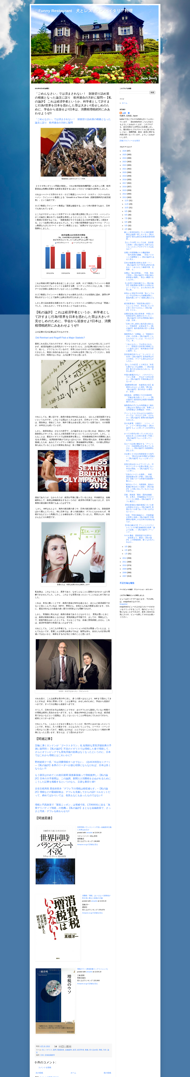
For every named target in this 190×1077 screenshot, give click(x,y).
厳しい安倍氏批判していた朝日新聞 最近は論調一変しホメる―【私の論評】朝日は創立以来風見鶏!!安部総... (139, 235)
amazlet (89, 833)
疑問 (54, 1050)
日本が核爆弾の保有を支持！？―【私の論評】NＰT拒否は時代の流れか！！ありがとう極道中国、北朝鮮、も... (139, 266)
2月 (126, 550)
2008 (124, 572)
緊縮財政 (60, 1050)
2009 (124, 569)
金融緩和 (68, 1050)
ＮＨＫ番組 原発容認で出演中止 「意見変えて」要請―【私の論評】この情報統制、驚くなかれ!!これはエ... (139, 538)
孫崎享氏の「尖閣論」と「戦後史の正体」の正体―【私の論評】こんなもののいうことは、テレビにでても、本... (139, 337)
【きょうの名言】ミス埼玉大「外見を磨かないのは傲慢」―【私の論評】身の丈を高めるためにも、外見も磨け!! (139, 367)
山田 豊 (126, 113)
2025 (124, 154)
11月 (127, 204)
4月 (126, 229)
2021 (124, 169)
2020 (124, 172)
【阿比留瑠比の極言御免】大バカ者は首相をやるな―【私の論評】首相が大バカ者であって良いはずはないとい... (139, 508)
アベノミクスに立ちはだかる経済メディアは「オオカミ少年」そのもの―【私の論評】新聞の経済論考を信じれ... (139, 416)
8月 (126, 215)
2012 (124, 558)
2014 (124, 194)
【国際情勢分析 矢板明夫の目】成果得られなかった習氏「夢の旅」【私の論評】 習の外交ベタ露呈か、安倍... (139, 388)
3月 (126, 547)
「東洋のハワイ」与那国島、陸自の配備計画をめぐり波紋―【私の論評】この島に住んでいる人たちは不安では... (139, 487)
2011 (124, 562)
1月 (126, 554)
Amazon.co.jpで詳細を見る (87, 844)
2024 (124, 158)
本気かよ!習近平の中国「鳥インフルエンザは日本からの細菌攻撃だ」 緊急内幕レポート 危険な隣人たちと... (140, 296)
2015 (124, 190)
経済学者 (80, 1050)
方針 (105, 1050)
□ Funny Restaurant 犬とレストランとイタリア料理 (84, 11)
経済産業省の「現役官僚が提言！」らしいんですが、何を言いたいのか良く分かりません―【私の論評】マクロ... (139, 306)
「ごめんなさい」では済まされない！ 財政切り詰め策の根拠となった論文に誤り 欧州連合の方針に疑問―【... (139, 347)
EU (43, 1050)
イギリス (48, 1050)
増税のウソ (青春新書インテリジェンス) (92, 969)
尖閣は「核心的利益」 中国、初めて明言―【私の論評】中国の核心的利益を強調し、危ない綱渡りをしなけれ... (139, 276)
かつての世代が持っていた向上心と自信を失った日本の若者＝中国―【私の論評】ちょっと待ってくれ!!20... (139, 437)
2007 (124, 576)
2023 (124, 162)
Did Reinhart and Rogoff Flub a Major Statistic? (60, 337)
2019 (124, 176)
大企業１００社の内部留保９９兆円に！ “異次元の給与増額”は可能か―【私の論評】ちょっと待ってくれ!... (139, 457)
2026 (124, 151)
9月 (126, 211)
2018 (124, 179)
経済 (74, 1050)
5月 (126, 225)
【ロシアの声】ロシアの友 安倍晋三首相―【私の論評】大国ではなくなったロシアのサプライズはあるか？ (139, 245)
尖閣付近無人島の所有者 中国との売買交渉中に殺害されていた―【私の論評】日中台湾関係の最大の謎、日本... (139, 317)
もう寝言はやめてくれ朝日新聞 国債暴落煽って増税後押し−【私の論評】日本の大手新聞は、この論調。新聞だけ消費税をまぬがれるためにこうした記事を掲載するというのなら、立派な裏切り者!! (73, 778)
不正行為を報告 (127, 583)
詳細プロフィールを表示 (130, 141)
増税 (100, 1050)
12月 (127, 200)
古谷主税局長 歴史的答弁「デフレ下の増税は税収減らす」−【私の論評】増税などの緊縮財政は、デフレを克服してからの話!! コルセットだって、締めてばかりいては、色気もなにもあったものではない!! (72, 792)
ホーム (73, 1073)
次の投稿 (39, 1073)
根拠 (86, 1050)
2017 (124, 183)
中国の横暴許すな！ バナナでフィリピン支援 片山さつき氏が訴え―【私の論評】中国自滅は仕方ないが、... (139, 378)
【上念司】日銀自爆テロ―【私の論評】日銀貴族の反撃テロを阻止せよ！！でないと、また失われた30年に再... (139, 286)
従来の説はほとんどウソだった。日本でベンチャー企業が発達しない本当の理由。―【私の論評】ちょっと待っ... (139, 467)
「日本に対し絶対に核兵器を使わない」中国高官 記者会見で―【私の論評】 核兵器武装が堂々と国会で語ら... (139, 327)
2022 (124, 165)
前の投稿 (107, 1073)
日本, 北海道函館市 (47, 1055)
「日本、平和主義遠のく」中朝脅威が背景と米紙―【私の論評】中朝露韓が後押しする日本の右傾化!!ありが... (139, 518)
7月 (126, 218)
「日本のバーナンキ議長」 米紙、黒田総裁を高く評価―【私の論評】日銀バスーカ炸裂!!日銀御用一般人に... (139, 477)
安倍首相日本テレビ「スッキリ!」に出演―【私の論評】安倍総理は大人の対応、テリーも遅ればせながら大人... (139, 357)
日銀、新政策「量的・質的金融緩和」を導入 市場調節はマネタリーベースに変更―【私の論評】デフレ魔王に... (139, 498)
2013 (124, 197)
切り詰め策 (93, 1050)
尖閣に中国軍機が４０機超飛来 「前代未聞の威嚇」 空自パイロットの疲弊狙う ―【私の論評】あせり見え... (139, 255)
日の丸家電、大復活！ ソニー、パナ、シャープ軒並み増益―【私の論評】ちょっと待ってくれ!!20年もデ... (139, 426)
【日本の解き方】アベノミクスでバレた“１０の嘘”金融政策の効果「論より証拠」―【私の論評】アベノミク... (139, 528)
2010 (124, 565)
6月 (126, 222)
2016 (124, 187)
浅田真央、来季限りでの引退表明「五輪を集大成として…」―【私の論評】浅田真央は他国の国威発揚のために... (139, 398)
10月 (127, 208)
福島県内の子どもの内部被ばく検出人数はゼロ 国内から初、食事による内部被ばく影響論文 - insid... (139, 407)
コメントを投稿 (44, 1067)
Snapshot (123, 604)
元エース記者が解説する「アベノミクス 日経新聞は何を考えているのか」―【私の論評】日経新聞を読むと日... (139, 447)
